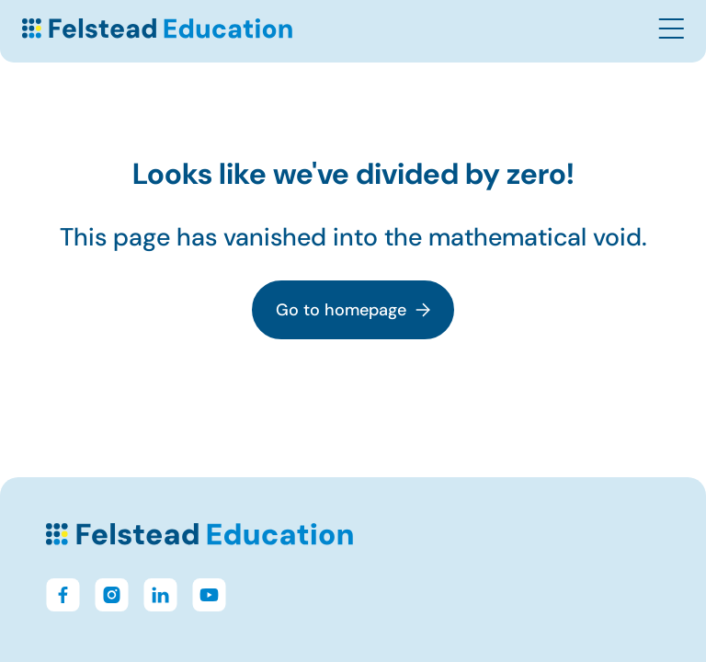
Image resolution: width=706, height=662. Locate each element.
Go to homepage (353, 310)
